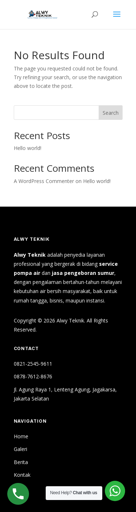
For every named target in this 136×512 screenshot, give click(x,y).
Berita (21, 462)
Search (111, 112)
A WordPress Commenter (44, 181)
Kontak (22, 474)
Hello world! (27, 148)
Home (21, 436)
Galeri (20, 449)
